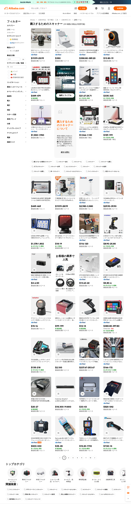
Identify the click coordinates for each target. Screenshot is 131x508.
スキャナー (90, 162)
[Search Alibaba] (52, 8)
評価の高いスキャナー (30, 494)
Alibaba (32, 20)
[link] (128, 487)
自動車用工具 (66, 20)
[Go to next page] (95, 458)
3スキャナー (116, 489)
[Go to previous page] (60, 458)
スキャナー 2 (52, 489)
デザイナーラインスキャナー (33, 489)
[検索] (82, 8)
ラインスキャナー (92, 171)
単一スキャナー (54, 171)
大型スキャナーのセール (111, 171)
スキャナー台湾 (54, 166)
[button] (75, 8)
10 (90, 458)
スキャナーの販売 (48, 494)
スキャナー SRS (13, 494)
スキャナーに (77, 162)
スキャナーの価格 (101, 489)
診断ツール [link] (78, 20)
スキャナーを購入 (105, 162)
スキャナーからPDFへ (87, 494)
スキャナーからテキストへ (73, 171)
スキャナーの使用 (100, 166)
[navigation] (17, 239)
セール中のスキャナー (106, 494)
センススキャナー (70, 166)
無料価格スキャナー (14, 499)
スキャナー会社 (62, 162)
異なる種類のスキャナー (67, 494)
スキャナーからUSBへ (69, 489)
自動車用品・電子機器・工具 (48, 20)
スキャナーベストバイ (33, 499)
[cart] (103, 9)
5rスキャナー (86, 489)
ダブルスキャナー (38, 166)
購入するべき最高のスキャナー (42, 162)
